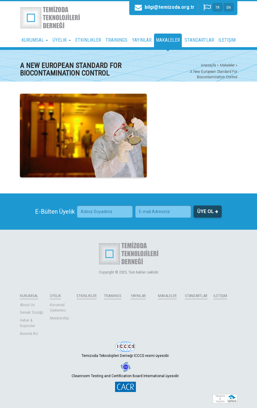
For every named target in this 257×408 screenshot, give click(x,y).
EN (228, 7)
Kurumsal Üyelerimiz (58, 308)
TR (217, 7)
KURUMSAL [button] (34, 40)
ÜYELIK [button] (62, 40)
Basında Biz (29, 333)
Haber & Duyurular (27, 323)
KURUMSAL (29, 295)
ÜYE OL (207, 211)
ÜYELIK (55, 295)
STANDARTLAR (199, 40)
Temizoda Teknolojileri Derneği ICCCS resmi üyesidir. (125, 350)
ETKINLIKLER (88, 40)
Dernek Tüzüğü (31, 312)
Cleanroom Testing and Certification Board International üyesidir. (125, 370)
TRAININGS (116, 40)
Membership (59, 318)
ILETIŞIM (227, 40)
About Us (27, 305)
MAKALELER (168, 40)
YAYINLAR (142, 40)
